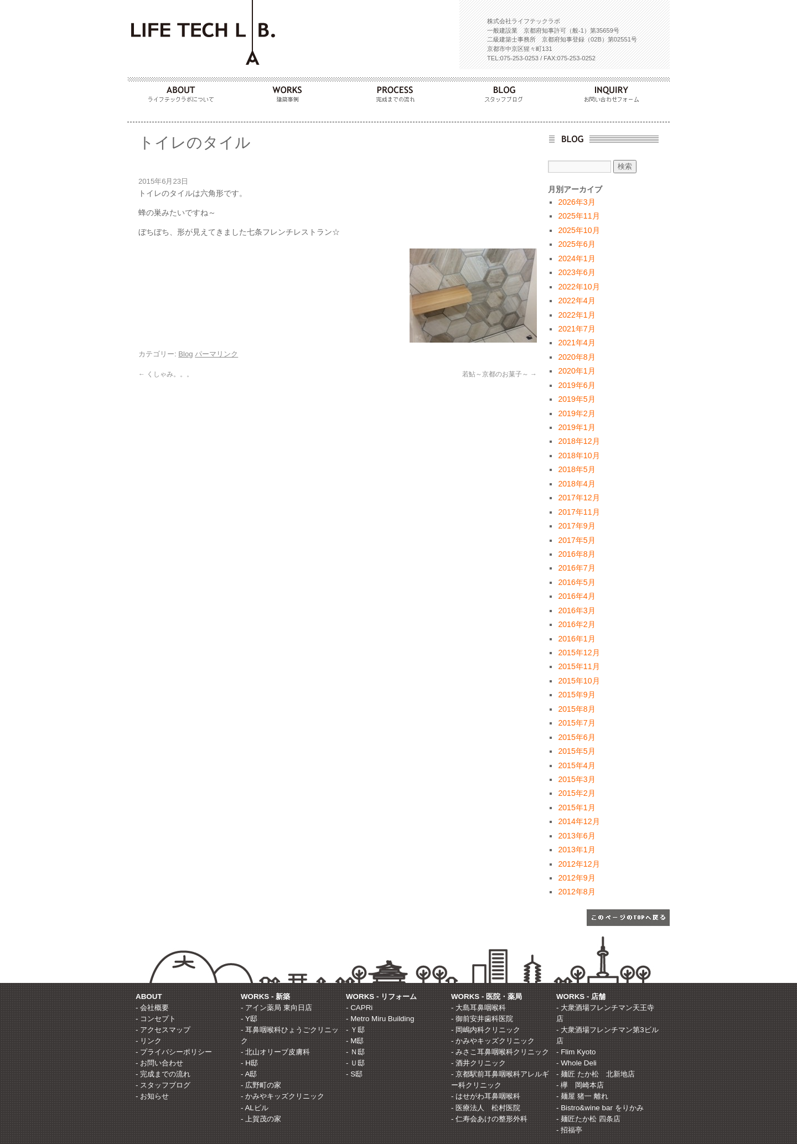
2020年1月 (576, 370)
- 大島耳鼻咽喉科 (478, 1007)
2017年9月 (576, 525)
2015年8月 (576, 709)
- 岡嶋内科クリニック (485, 1030)
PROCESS (398, 91)
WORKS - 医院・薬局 (486, 996)
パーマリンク (216, 354)
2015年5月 (576, 751)
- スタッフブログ (163, 1085)
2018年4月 (576, 483)
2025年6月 (576, 244)
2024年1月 (576, 258)
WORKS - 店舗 (580, 996)
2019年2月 (576, 413)
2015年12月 (578, 652)
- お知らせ (152, 1096)
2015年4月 (576, 765)
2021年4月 (576, 342)
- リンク (149, 1041)
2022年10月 (578, 286)
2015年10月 (578, 680)
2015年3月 (576, 779)
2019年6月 (576, 385)
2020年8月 (576, 357)
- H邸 (249, 1063)
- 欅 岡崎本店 (580, 1085)
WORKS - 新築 (265, 996)
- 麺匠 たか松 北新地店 (595, 1074)
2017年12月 (578, 497)
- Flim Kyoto (576, 1052)
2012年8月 (576, 891)
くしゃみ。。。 (165, 374)
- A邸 (249, 1074)
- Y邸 (249, 1018)
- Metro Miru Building (380, 1018)
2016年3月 (576, 610)
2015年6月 (576, 737)
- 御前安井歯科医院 (482, 1018)
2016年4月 (576, 596)
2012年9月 (576, 877)
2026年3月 (576, 202)
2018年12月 (578, 441)
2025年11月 (578, 215)
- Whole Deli (576, 1063)
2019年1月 (576, 427)
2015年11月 (578, 666)
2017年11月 (578, 512)
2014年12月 (578, 821)
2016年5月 (576, 582)
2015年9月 (576, 694)
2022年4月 (576, 300)
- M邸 (355, 1041)
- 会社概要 (152, 1007)
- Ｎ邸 (355, 1052)
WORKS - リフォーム (381, 996)
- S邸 (354, 1074)
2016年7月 (576, 567)
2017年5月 (576, 540)
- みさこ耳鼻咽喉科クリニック (500, 1052)
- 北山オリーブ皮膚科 (275, 1052)
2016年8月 (576, 554)
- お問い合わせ (159, 1063)
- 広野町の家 (261, 1085)
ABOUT (181, 91)
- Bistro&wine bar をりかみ (600, 1108)
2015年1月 (576, 807)
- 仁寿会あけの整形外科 (489, 1119)
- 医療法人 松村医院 (485, 1108)
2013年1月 (576, 849)
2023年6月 (576, 272)
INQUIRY (615, 91)
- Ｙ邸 (355, 1030)
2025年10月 (578, 230)
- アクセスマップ (163, 1030)
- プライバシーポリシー (174, 1052)
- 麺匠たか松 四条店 (588, 1119)
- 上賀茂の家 (261, 1119)
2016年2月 (576, 624)
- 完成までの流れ (163, 1074)
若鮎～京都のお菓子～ (499, 374)
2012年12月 (578, 864)
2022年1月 (576, 314)
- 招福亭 (569, 1130)
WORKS (290, 91)
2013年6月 (576, 835)
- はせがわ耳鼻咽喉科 (485, 1096)
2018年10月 (578, 455)
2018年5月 (576, 469)
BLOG (507, 91)
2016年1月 (576, 638)
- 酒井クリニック (478, 1063)
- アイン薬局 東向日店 (276, 1007)
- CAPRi (359, 1007)
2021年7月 (576, 328)
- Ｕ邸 (355, 1063)
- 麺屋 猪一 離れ (582, 1096)
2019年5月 (576, 399)
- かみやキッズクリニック (282, 1096)
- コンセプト (156, 1018)
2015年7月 (576, 722)
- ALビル (254, 1108)
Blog (185, 354)
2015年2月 (576, 793)
